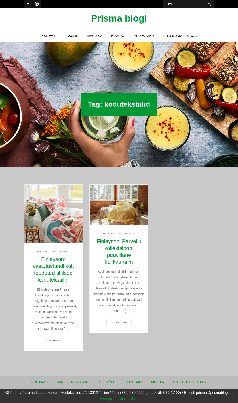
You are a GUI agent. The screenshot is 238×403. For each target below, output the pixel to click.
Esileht (48, 35)
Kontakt (134, 382)
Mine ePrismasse (72, 382)
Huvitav (118, 35)
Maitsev (94, 35)
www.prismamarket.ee (119, 399)
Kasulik (71, 35)
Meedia (157, 382)
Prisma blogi (119, 18)
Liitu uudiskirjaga (180, 35)
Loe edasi (53, 340)
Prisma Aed (144, 35)
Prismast (39, 382)
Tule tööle (107, 382)
